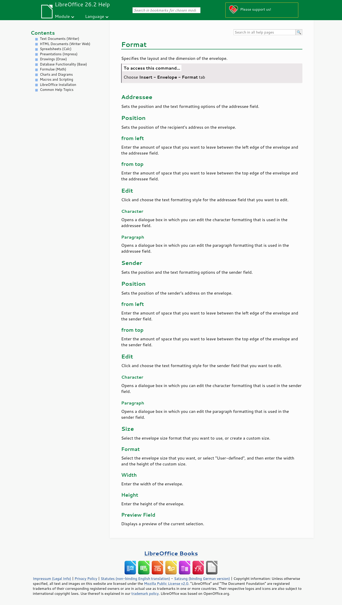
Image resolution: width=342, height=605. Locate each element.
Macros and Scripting (56, 79)
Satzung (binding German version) (202, 578)
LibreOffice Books (171, 553)
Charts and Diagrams (56, 74)
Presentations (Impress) (58, 54)
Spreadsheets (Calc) (55, 48)
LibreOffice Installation (58, 84)
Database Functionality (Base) (63, 64)
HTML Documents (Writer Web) (65, 43)
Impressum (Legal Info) (52, 578)
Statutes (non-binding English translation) (135, 578)
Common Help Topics (56, 89)
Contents (43, 32)
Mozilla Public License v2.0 (166, 583)
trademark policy (145, 593)
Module (62, 16)
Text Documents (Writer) (59, 38)
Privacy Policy (86, 578)
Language (94, 16)
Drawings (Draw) (53, 59)
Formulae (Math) (53, 69)
